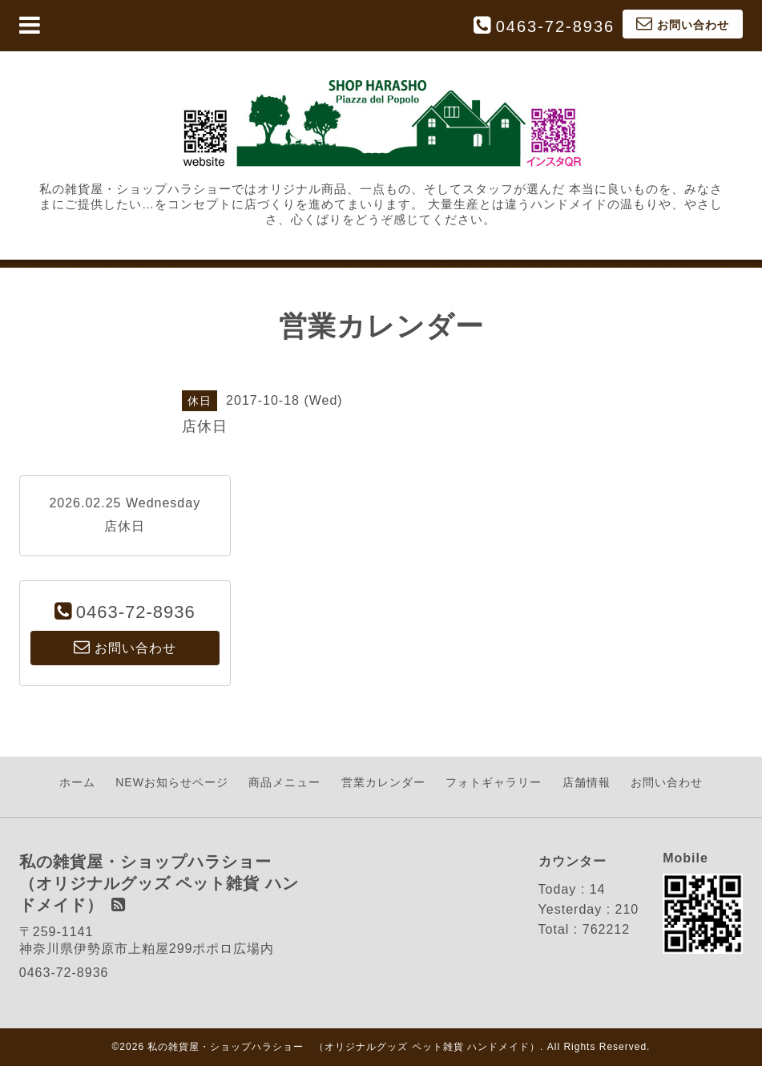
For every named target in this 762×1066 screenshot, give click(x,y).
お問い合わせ (667, 782)
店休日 (124, 526)
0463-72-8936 (555, 26)
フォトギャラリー (494, 782)
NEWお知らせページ (171, 782)
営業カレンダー (383, 782)
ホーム (77, 782)
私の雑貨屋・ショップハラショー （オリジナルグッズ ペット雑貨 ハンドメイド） (343, 1046)
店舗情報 (586, 782)
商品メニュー (284, 782)
